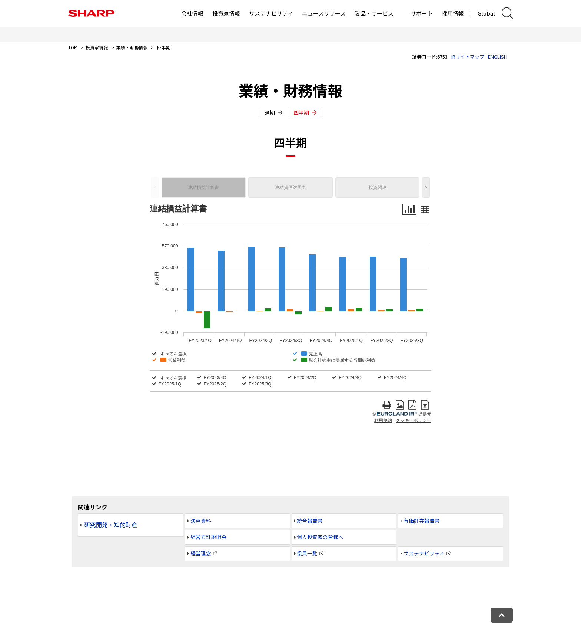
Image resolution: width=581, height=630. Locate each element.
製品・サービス (374, 13)
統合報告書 (310, 520)
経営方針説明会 (208, 537)
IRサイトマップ (467, 56)
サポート (422, 13)
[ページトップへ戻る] (502, 615)
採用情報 (453, 13)
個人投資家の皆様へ (320, 537)
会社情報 (192, 13)
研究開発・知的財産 (110, 524)
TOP (72, 47)
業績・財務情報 (131, 47)
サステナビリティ (271, 13)
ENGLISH (497, 56)
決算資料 (200, 520)
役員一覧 (307, 553)
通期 (274, 112)
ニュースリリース (324, 13)
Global (486, 13)
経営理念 (200, 553)
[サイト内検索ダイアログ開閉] (507, 13)
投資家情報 (226, 13)
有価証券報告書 (422, 520)
